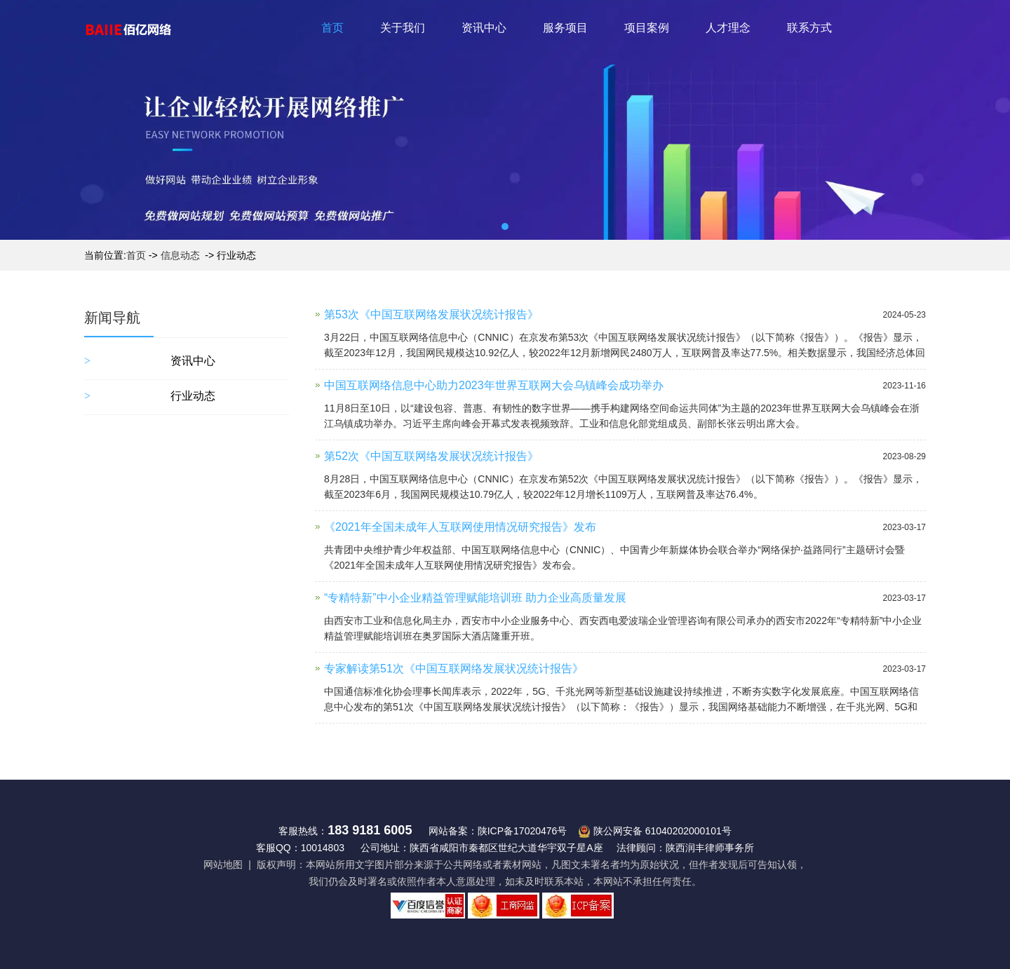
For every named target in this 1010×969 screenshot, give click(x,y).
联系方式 (809, 28)
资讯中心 (484, 28)
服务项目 (565, 28)
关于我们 (402, 28)
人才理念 (728, 28)
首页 (332, 28)
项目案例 (646, 28)
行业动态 (192, 396)
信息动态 (180, 255)
